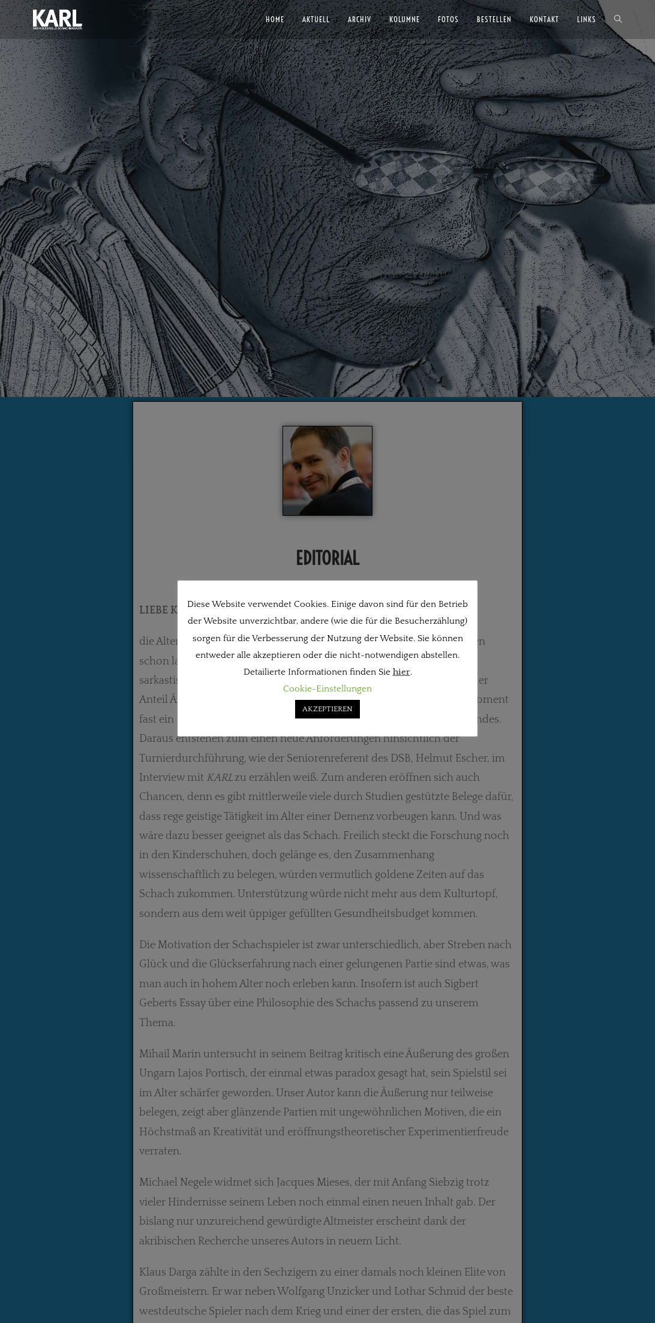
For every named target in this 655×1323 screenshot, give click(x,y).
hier (401, 672)
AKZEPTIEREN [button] (327, 709)
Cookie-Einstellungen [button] (327, 689)
